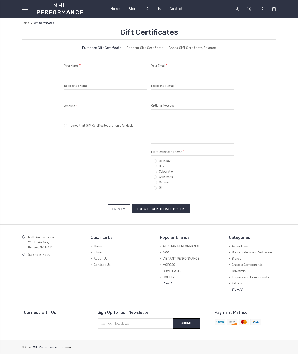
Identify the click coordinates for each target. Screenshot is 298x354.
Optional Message (163, 105)
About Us (153, 9)
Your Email (159, 66)
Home (115, 9)
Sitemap (66, 347)
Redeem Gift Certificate (144, 48)
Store (133, 9)
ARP (166, 252)
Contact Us (178, 9)
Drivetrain (239, 270)
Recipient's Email (163, 86)
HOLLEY (168, 277)
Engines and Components (250, 277)
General (164, 182)
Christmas (166, 177)
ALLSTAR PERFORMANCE (181, 246)
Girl (161, 188)
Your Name (72, 66)
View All (168, 283)
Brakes (236, 258)
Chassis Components (247, 264)
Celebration (166, 171)
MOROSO (169, 264)
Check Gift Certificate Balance (192, 48)
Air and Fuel (240, 246)
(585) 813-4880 (39, 254)
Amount (70, 106)
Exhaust (238, 283)
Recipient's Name (77, 86)
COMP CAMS (172, 270)
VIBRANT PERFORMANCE (181, 258)
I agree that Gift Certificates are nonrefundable (101, 126)
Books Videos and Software (252, 252)
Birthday (165, 161)
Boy (161, 166)
